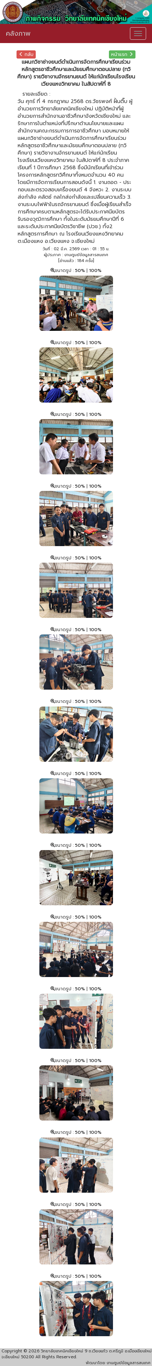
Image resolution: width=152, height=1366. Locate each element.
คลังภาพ (18, 33)
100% (95, 270)
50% (80, 270)
